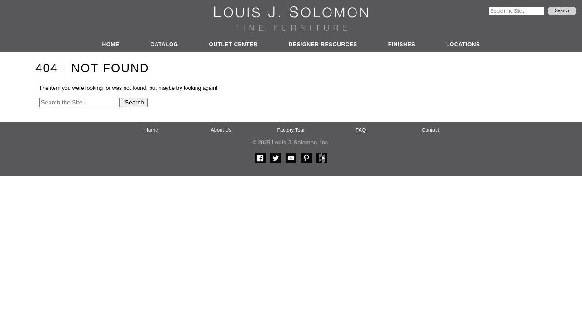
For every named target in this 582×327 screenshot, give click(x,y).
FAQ (361, 130)
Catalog (164, 44)
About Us (221, 130)
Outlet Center (233, 44)
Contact (430, 130)
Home (111, 44)
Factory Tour (291, 130)
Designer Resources (323, 44)
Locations (463, 44)
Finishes (401, 44)
